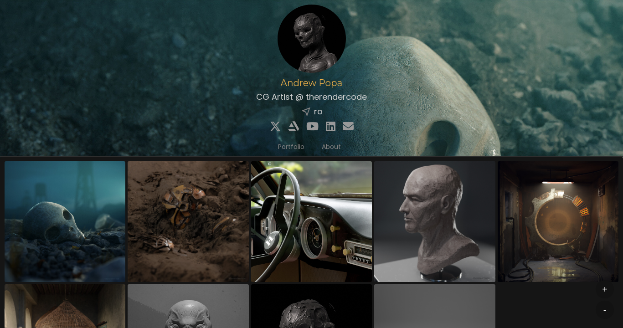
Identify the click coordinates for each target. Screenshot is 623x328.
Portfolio (291, 146)
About (331, 146)
